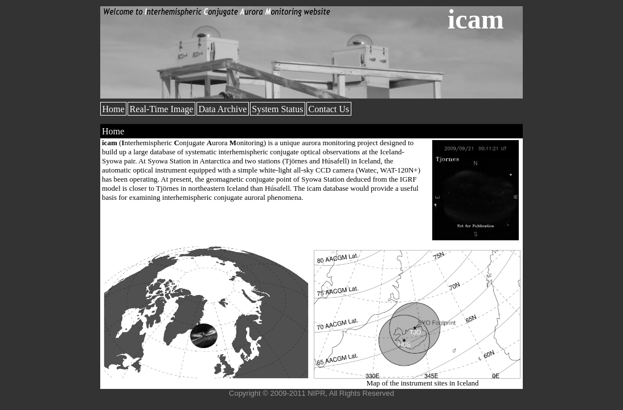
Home (114, 109)
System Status (277, 109)
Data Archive (222, 109)
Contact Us (329, 109)
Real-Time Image (162, 109)
